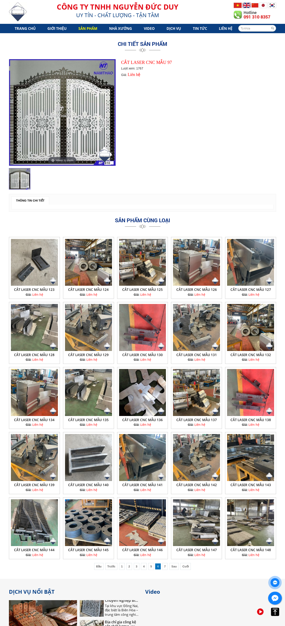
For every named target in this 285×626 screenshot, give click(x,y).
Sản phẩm (87, 28)
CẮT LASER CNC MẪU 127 (250, 289)
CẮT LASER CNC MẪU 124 (88, 289)
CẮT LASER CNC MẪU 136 (142, 420)
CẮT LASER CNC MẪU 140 (88, 485)
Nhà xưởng (120, 28)
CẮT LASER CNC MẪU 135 (88, 420)
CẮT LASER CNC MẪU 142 (196, 485)
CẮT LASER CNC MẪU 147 (196, 550)
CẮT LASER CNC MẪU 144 (34, 550)
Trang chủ (25, 28)
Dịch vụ (174, 28)
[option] (62, 112)
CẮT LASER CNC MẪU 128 (34, 355)
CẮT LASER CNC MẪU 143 (250, 485)
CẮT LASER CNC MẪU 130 (142, 355)
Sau (174, 566)
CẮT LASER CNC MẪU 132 (250, 355)
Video (149, 28)
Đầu (99, 566)
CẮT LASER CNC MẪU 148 (250, 550)
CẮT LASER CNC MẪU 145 (88, 550)
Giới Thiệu (57, 28)
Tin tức (200, 28)
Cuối (185, 566)
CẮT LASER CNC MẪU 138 (250, 420)
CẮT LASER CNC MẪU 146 (142, 550)
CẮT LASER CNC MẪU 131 (196, 355)
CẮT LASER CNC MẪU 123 (34, 289)
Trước (111, 566)
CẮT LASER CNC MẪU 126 (196, 289)
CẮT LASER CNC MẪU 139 (34, 485)
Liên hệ (225, 28)
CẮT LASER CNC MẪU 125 (142, 289)
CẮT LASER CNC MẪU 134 (34, 420)
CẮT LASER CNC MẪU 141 (142, 485)
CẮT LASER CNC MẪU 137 (196, 420)
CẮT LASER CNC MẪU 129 (88, 355)
